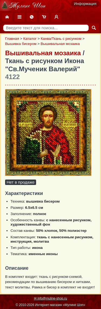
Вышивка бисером (20, 44)
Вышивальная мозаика (60, 44)
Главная (12, 39)
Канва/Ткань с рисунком (61, 39)
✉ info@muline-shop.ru (50, 298)
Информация (85, 4)
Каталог (29, 39)
